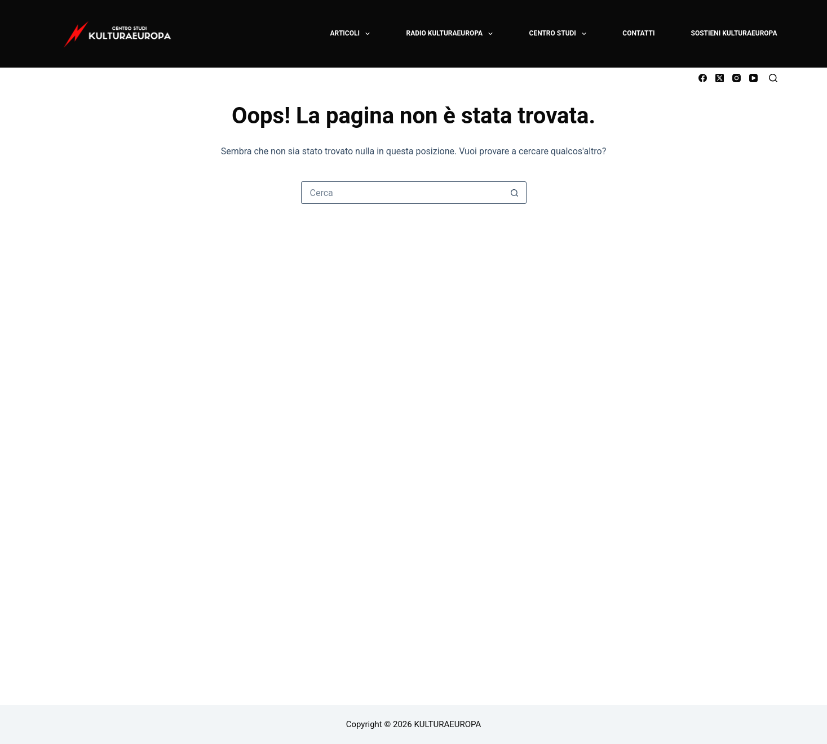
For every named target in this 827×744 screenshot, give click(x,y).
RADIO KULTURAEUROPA (450, 34)
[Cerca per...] (402, 192)
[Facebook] (702, 78)
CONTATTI (638, 33)
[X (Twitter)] (719, 78)
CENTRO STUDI (558, 34)
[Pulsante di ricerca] (514, 192)
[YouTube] (753, 78)
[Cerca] (773, 78)
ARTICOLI (351, 34)
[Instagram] (736, 78)
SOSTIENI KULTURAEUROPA (734, 33)
